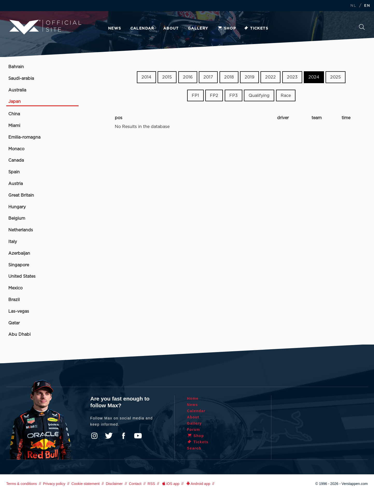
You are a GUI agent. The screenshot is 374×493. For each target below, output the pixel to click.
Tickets (256, 28)
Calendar (142, 28)
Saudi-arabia (21, 78)
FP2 (214, 96)
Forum (193, 429)
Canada (16, 160)
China (14, 114)
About (171, 28)
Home (193, 398)
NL (353, 6)
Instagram (94, 436)
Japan (14, 101)
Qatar (14, 323)
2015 (167, 77)
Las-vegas (18, 311)
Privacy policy (54, 484)
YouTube (138, 436)
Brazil (14, 300)
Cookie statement (85, 484)
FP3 (233, 96)
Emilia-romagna (24, 137)
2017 (208, 77)
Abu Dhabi (19, 334)
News (114, 28)
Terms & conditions (21, 484)
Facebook (123, 436)
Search (362, 27)
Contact (135, 484)
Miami (14, 126)
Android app (198, 484)
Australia (17, 90)
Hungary (17, 207)
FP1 (195, 96)
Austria (15, 184)
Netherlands (20, 230)
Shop (226, 28)
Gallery (198, 28)
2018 (229, 77)
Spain (14, 172)
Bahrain (16, 67)
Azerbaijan (19, 253)
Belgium (16, 218)
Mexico (15, 288)
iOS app (170, 484)
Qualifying (259, 96)
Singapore (18, 265)
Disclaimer (114, 484)
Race (286, 96)
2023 (292, 77)
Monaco (16, 149)
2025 (335, 77)
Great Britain (21, 195)
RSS (151, 484)
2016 (188, 77)
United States (22, 276)
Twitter (109, 436)
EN (367, 6)
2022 (270, 77)
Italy (12, 242)
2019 (249, 77)
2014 (146, 77)
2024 (313, 77)
